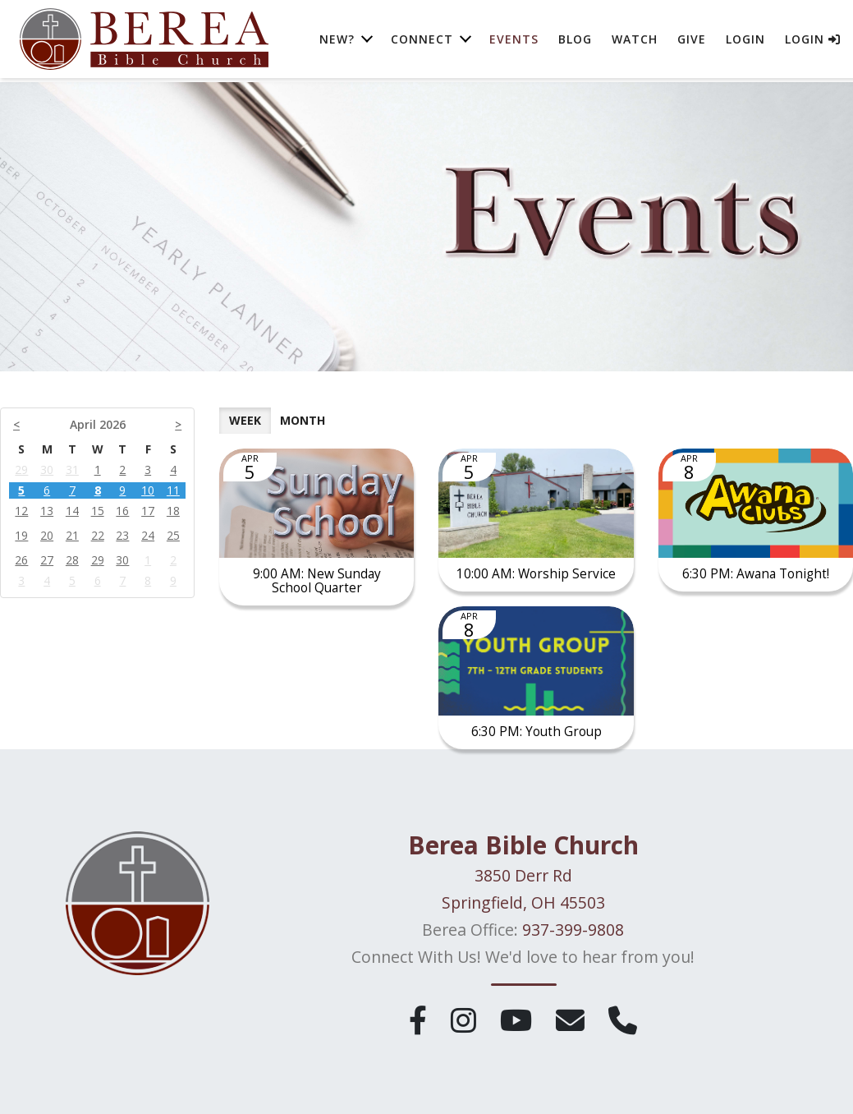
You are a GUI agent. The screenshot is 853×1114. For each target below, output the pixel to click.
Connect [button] (422, 40)
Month (302, 420)
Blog (575, 40)
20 (46, 535)
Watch (635, 40)
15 (97, 510)
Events (514, 40)
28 (72, 560)
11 (173, 490)
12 (21, 510)
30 (46, 469)
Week (245, 420)
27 (46, 560)
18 (173, 510)
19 (21, 535)
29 (21, 469)
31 (72, 469)
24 (147, 535)
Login (745, 40)
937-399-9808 (573, 934)
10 (147, 490)
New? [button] (337, 40)
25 (173, 535)
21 (72, 535)
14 (72, 510)
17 (147, 510)
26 (21, 560)
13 (46, 510)
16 (122, 510)
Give (691, 40)
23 (122, 535)
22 (97, 535)
